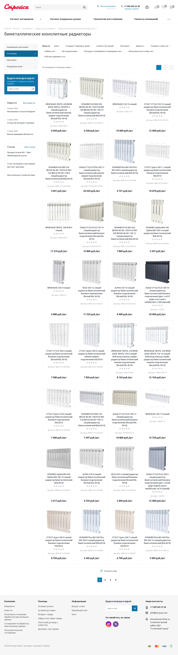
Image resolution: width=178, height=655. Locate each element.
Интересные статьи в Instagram (21, 111)
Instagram (108, 624)
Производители (79, 610)
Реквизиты (9, 606)
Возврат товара (45, 614)
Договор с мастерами (48, 629)
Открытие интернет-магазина (20, 123)
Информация (79, 601)
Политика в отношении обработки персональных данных (16, 617)
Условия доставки (46, 610)
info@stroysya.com (158, 613)
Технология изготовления (108, 19)
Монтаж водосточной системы (21, 175)
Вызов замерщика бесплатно (20, 134)
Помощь (42, 601)
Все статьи (30, 147)
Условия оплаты (46, 606)
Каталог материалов (22, 19)
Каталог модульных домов (65, 19)
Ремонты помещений (146, 19)
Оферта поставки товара (50, 618)
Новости (8, 610)
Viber (116, 624)
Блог (74, 614)
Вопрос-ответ (78, 606)
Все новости (29, 103)
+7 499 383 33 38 (132, 6)
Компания (9, 601)
